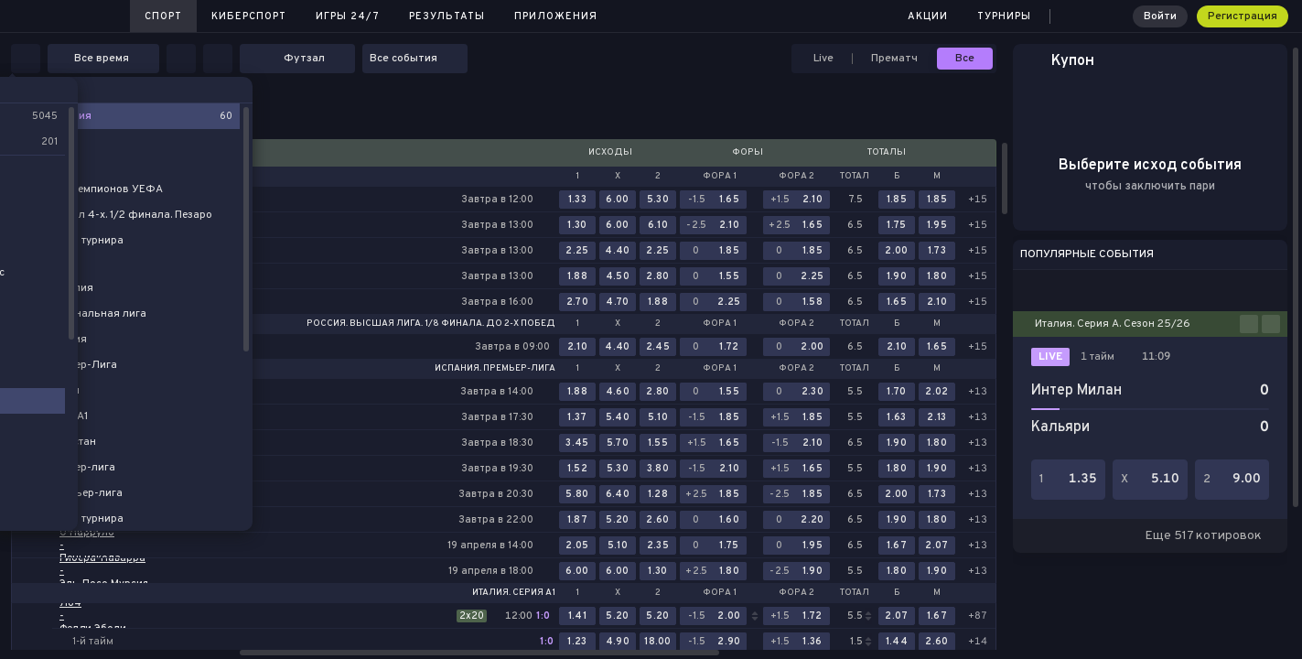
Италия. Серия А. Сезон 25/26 (1112, 324)
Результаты (447, 16)
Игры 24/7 (348, 16)
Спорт (163, 16)
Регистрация (1242, 16)
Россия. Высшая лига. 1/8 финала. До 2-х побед (431, 324)
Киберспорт (248, 16)
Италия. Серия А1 (513, 593)
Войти (1160, 16)
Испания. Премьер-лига (495, 368)
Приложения (555, 16)
